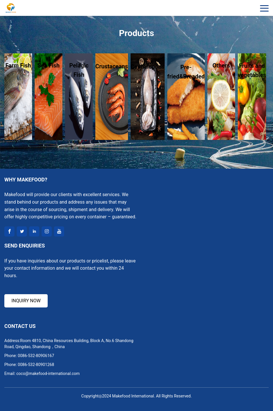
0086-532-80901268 (36, 364)
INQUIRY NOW (25, 300)
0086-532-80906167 (36, 355)
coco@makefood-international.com (48, 373)
